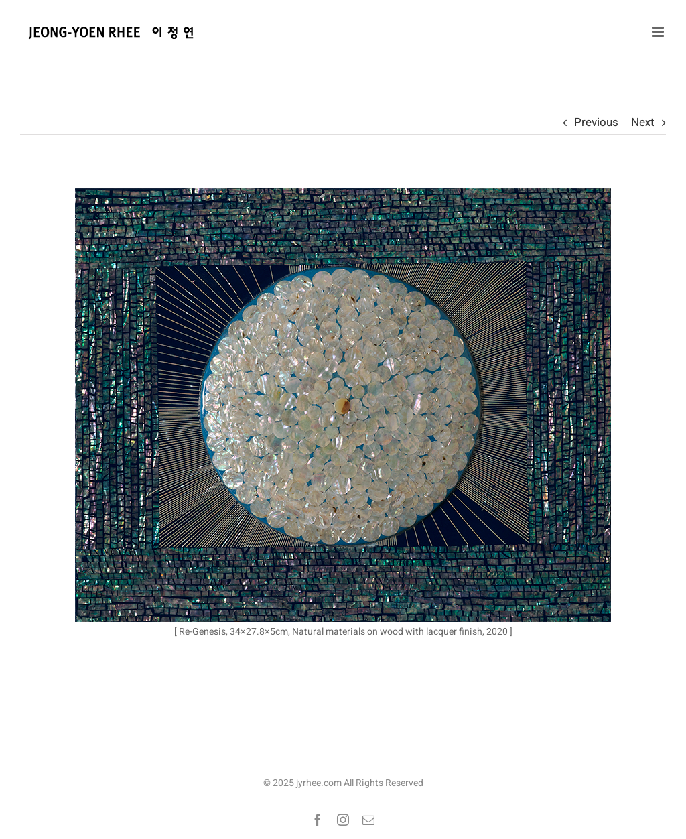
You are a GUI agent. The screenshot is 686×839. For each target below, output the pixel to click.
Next (643, 122)
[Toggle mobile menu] (659, 32)
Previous (596, 122)
